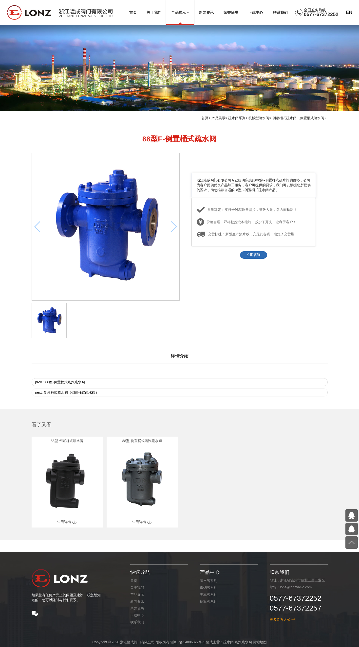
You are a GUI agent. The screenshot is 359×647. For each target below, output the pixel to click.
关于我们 (137, 588)
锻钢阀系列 (208, 588)
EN (349, 12)
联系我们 (137, 622)
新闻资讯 (137, 601)
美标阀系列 (208, 594)
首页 (205, 118)
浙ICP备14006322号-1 (187, 642)
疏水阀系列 (237, 118)
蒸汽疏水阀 (243, 642)
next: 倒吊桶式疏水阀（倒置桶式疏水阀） (67, 393)
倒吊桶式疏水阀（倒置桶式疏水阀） (300, 118)
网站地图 (259, 642)
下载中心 (137, 615)
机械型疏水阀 (258, 118)
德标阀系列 (208, 601)
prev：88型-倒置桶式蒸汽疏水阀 (60, 382)
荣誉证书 (137, 608)
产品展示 (218, 118)
